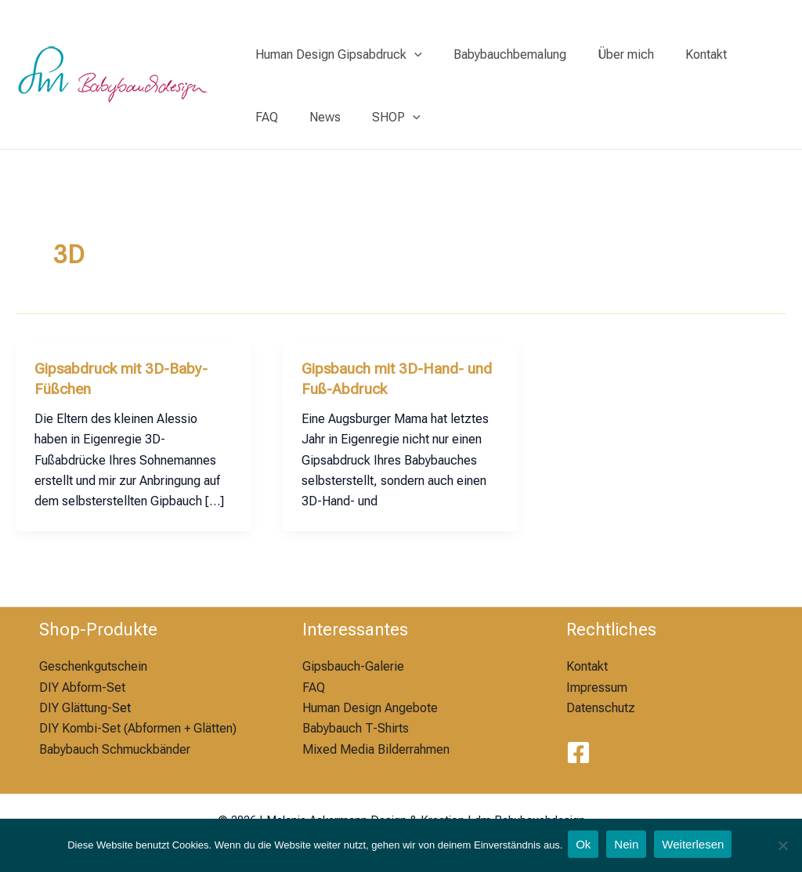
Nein (628, 845)
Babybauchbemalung (500, 54)
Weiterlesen (697, 845)
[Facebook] (578, 752)
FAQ (741, 54)
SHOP (333, 117)
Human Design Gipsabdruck (335, 55)
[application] (411, 55)
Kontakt (684, 54)
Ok (583, 845)
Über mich (610, 54)
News (268, 117)
